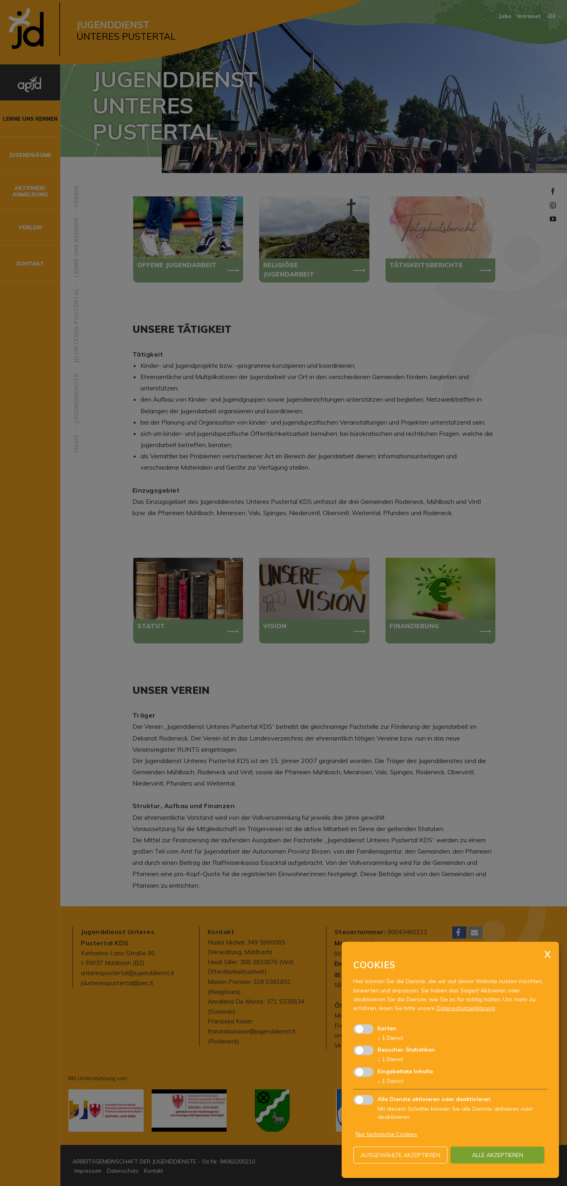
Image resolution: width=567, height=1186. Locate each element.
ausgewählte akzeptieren (400, 1155)
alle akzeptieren (497, 1155)
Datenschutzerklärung (466, 1008)
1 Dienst (390, 1038)
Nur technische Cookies (386, 1134)
